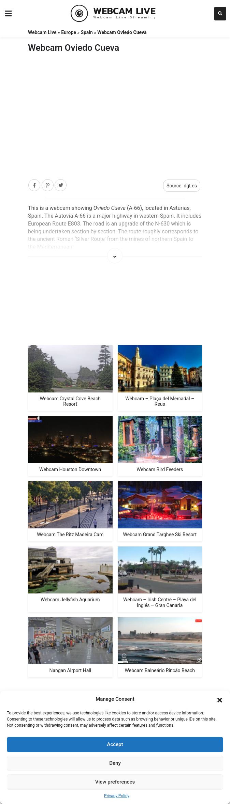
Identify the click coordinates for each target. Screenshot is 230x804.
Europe (68, 32)
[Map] (115, 306)
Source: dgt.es (182, 185)
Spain (86, 32)
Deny (115, 763)
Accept (115, 744)
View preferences (115, 782)
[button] (219, 699)
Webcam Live (42, 32)
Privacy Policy (116, 795)
